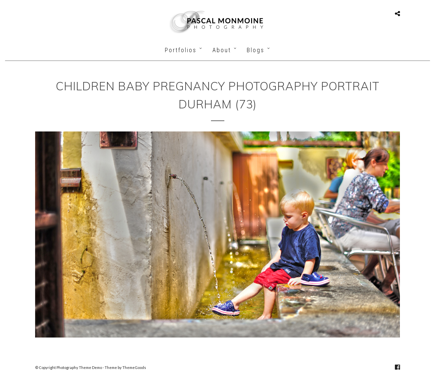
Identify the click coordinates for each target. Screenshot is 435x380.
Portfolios (181, 50)
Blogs (255, 50)
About (221, 50)
